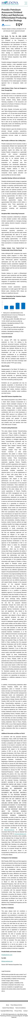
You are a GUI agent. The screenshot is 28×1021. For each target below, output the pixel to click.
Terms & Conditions (20, 1008)
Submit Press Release (8, 1008)
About (7, 1005)
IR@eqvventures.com (7, 961)
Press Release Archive (16, 1005)
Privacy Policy (18, 1011)
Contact (25, 1011)
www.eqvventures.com (20, 834)
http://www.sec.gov (9, 830)
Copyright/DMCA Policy (7, 1011)
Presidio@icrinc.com (6, 955)
